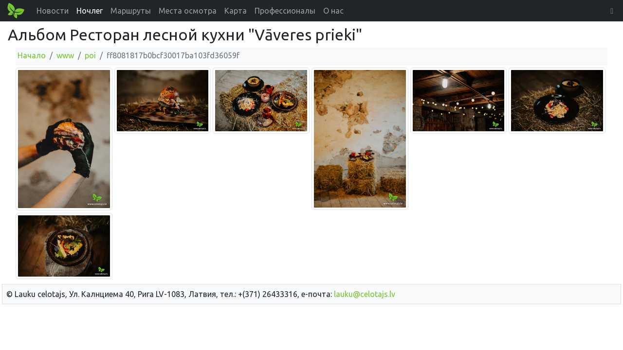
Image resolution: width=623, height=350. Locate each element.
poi (90, 55)
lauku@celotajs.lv (364, 294)
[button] (611, 10)
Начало (32, 55)
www (65, 55)
